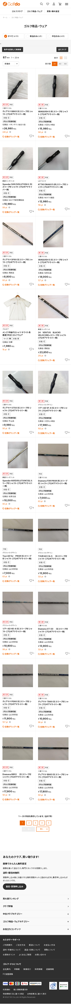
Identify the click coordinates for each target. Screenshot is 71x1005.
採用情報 (38, 970)
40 (60, 65)
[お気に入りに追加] (31, 137)
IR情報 (17, 970)
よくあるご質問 (25, 956)
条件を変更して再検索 (12, 51)
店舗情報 (50, 970)
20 (54, 65)
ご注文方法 (20, 946)
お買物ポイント (9, 956)
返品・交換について (32, 951)
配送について (34, 946)
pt (5, 134)
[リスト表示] (65, 59)
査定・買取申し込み (14, 888)
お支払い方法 (49, 946)
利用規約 (6, 991)
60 (65, 65)
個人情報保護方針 (20, 991)
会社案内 (7, 970)
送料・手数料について (12, 951)
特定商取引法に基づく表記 (13, 995)
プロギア (6, 44)
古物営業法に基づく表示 (36, 995)
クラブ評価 (8, 907)
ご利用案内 (7, 946)
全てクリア (62, 51)
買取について (49, 951)
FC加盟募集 (8, 975)
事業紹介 (27, 970)
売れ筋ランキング (11, 900)
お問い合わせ (40, 956)
